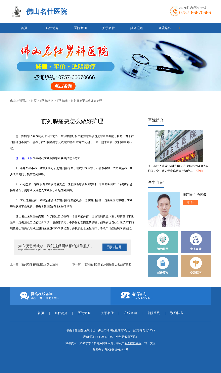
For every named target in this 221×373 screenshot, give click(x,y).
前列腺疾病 (46, 100)
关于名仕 (108, 28)
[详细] (199, 170)
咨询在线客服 (133, 343)
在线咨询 (130, 313)
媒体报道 (136, 28)
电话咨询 (166, 296)
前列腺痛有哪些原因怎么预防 (39, 264)
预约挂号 (114, 247)
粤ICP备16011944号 (116, 349)
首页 (24, 28)
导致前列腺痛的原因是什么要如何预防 (107, 264)
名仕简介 (52, 28)
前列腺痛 (62, 100)
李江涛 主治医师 (194, 194)
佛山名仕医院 (46, 11)
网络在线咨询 (65, 296)
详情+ (190, 202)
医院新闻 (80, 28)
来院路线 (164, 28)
